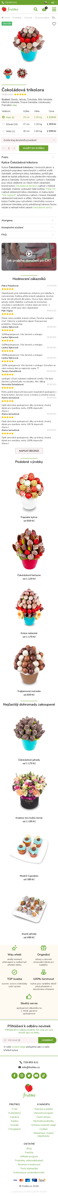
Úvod (6, 17)
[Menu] (54, 9)
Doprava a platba (43, 1109)
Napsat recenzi (29, 450)
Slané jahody (29, 933)
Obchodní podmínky (43, 1121)
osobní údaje (19, 1047)
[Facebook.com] (14, 1076)
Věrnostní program (43, 1113)
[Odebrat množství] (3, 148)
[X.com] (29, 1076)
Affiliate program (29, 1156)
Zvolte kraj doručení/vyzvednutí (20, 140)
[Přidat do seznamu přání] (54, 24)
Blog (29, 1148)
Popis (5, 157)
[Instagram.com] (22, 1076)
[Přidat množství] (14, 148)
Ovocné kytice (42, 17)
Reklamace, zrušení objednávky (44, 1135)
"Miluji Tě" (50, 189)
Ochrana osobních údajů (43, 1125)
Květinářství (14, 1113)
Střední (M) (12, 124)
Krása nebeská (29, 633)
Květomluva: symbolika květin (29, 1172)
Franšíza (29, 1152)
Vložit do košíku (33, 148)
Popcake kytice (29, 517)
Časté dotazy (44, 1117)
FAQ (4, 234)
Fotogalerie (14, 1129)
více (14, 105)
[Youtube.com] (36, 1076)
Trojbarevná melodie (29, 691)
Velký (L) (10, 131)
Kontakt (14, 1125)
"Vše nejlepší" (9, 195)
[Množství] (9, 148)
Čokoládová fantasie (26, 185)
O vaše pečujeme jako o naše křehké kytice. (26, 1048)
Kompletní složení (12, 227)
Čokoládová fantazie (29, 575)
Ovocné (28, 17)
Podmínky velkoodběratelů (29, 1160)
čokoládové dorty (42, 207)
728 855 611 (9, 2)
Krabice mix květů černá (29, 817)
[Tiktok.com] (44, 1076)
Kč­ (53, 2)
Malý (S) (10, 117)
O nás (14, 1109)
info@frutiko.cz (29, 1067)
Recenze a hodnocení (29, 1164)
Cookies (43, 1129)
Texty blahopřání (29, 1168)
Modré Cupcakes (29, 875)
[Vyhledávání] (36, 9)
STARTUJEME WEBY (35, 1191)
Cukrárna (14, 1117)
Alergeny (7, 220)
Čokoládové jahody (29, 759)
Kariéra (14, 1121)
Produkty (17, 17)
